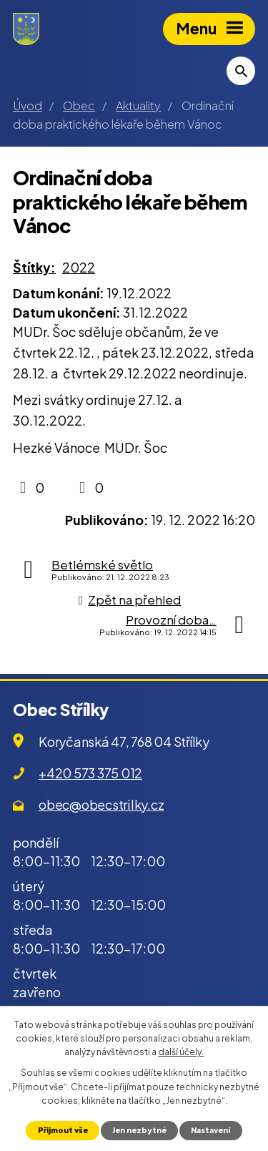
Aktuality (138, 105)
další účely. (181, 1052)
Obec (79, 105)
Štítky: (34, 267)
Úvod (27, 105)
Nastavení (210, 1130)
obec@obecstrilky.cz (101, 804)
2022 (78, 267)
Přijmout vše (63, 1130)
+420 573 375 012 (90, 773)
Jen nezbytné (139, 1130)
